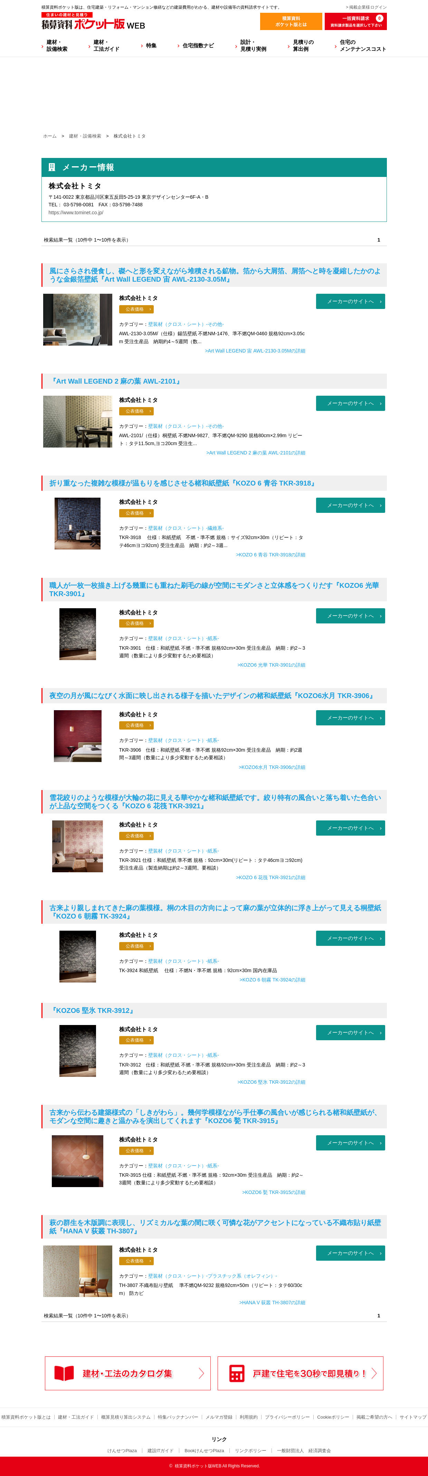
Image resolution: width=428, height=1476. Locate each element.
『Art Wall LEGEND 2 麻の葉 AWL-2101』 (116, 381)
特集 (151, 45)
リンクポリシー (250, 1450)
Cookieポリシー (333, 1417)
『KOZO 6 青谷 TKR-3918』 (183, 483)
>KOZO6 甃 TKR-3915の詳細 (273, 1192)
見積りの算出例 (303, 45)
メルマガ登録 (219, 1417)
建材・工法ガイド (107, 45)
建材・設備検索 (57, 45)
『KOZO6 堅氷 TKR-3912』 (92, 1010)
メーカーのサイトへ (350, 301)
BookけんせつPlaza (204, 1450)
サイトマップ (413, 1417)
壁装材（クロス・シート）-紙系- (183, 638)
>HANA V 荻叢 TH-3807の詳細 (272, 1302)
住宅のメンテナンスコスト (363, 45)
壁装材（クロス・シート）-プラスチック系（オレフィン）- (212, 1276)
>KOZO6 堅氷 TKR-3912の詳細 (271, 1082)
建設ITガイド (161, 1450)
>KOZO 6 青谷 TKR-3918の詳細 (270, 554)
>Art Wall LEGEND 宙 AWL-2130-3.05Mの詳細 (255, 351)
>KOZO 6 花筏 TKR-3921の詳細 (270, 877)
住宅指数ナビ (198, 45)
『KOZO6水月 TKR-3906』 (213, 695)
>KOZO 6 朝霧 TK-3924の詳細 (273, 980)
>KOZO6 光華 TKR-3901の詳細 (271, 665)
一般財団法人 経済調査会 (304, 1450)
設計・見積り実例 (253, 45)
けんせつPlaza (122, 1450)
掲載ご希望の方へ (374, 1417)
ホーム (50, 136)
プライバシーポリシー (287, 1417)
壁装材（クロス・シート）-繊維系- (186, 528)
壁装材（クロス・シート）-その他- (186, 324)
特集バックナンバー (178, 1417)
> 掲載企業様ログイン (366, 7)
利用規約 (249, 1417)
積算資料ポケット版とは (26, 1417)
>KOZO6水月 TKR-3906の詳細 (272, 767)
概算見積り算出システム (126, 1417)
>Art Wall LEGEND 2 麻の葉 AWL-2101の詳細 (255, 452)
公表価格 (135, 309)
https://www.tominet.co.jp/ (76, 212)
